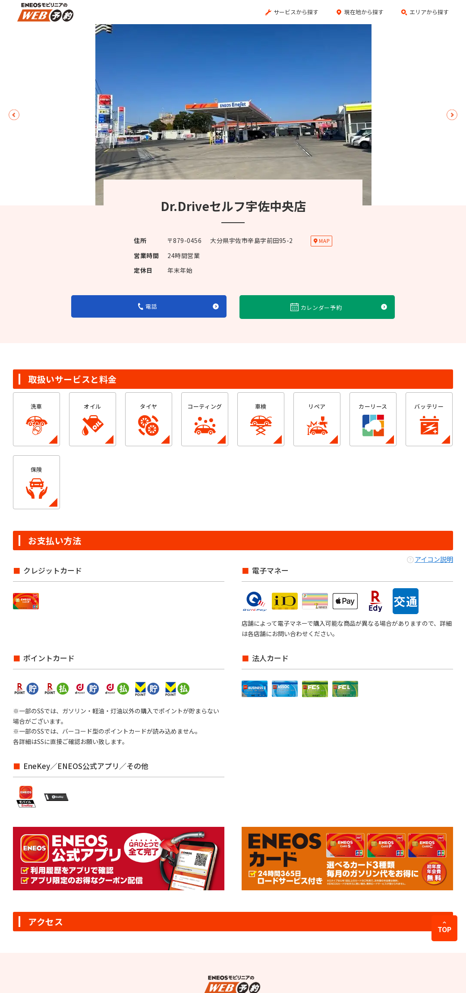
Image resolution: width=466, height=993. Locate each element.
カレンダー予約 (316, 307)
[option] (233, 114)
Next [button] (452, 115)
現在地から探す (364, 12)
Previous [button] (14, 115)
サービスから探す (296, 12)
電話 (147, 306)
